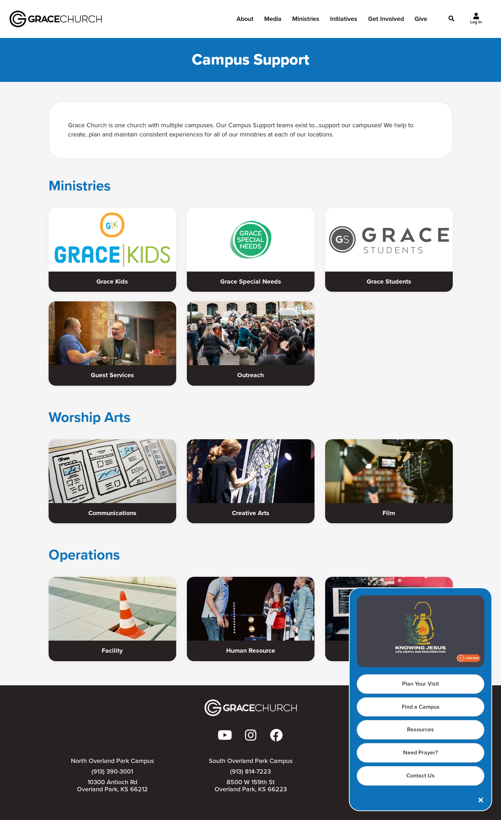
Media (273, 21)
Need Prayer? (420, 752)
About (245, 21)
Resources (420, 729)
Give (420, 21)
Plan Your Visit (420, 684)
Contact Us (420, 775)
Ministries (305, 21)
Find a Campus (421, 707)
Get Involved (386, 21)
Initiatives (343, 21)
